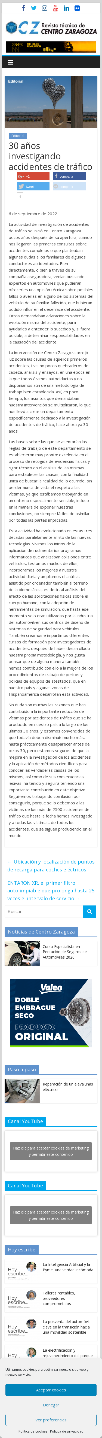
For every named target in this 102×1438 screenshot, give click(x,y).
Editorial (17, 135)
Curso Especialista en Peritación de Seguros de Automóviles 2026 (65, 952)
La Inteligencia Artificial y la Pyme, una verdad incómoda (68, 1267)
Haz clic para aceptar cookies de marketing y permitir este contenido (51, 1151)
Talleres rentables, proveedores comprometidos (59, 1298)
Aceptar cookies (51, 1390)
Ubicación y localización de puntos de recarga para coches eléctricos (51, 865)
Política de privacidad (67, 1431)
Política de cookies (32, 1431)
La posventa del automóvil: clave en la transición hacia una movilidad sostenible (66, 1327)
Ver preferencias (51, 1419)
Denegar (51, 1404)
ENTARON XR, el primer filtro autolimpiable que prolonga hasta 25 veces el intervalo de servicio (50, 891)
